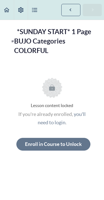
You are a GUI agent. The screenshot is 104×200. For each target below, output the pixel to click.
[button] (7, 10)
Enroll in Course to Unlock (53, 144)
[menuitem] (21, 10)
